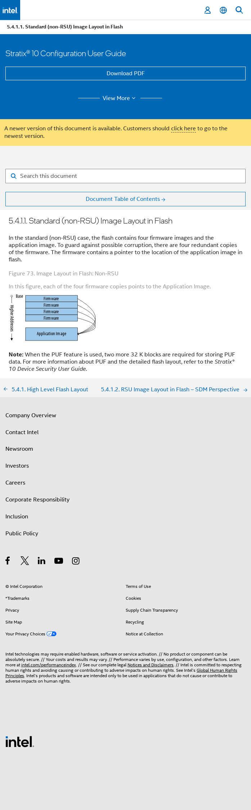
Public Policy (21, 533)
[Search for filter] (125, 176)
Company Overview (30, 415)
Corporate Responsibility (37, 499)
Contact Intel (22, 432)
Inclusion (16, 516)
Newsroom (19, 449)
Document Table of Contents (123, 199)
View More (120, 98)
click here (183, 128)
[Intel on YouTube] (59, 561)
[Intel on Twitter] (25, 561)
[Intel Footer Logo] (19, 741)
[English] (223, 10)
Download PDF (126, 73)
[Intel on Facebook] (8, 561)
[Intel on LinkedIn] (42, 561)
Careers (15, 482)
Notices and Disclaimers (150, 664)
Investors (17, 465)
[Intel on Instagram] (76, 561)
